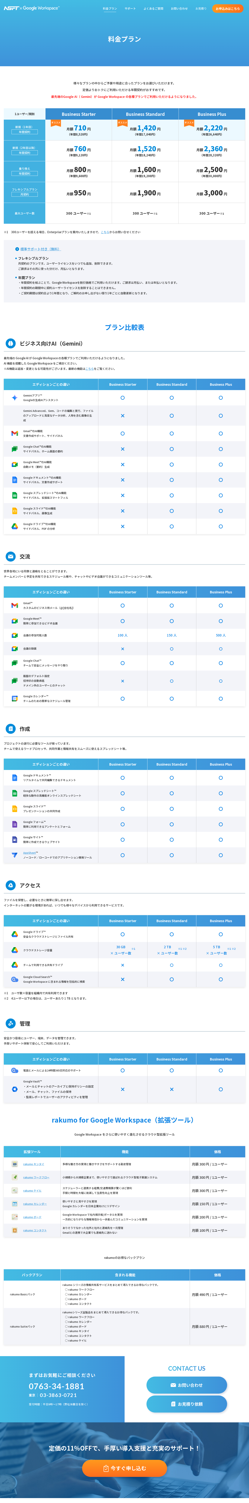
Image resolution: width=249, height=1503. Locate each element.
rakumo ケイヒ (32, 1190)
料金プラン (110, 8)
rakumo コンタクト (35, 1230)
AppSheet (29, 853)
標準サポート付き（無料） (40, 249)
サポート (130, 8)
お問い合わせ (179, 8)
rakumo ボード (32, 1217)
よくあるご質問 (153, 8)
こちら (105, 232)
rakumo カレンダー (35, 1204)
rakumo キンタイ (33, 1164)
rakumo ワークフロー (36, 1177)
